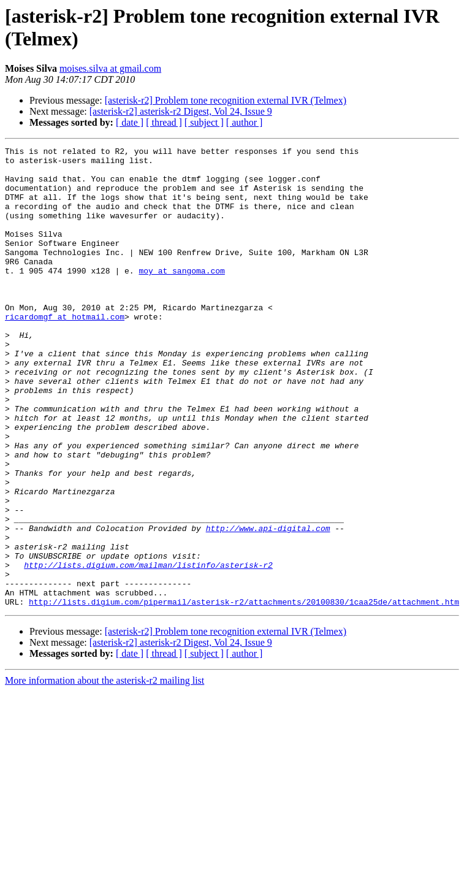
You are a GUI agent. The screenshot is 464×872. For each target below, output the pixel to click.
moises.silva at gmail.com (110, 68)
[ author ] (244, 122)
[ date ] (129, 122)
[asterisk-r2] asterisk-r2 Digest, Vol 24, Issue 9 (180, 111)
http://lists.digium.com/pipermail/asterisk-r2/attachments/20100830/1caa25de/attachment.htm (244, 693)
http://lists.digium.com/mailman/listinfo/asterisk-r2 (148, 649)
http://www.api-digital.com (268, 605)
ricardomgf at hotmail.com (64, 351)
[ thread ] (164, 122)
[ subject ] (204, 122)
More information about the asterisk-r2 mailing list (104, 772)
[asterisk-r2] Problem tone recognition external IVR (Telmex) (225, 100)
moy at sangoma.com (181, 296)
